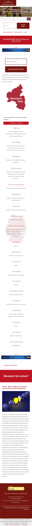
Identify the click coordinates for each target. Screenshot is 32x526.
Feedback (6, 507)
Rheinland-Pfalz (18, 32)
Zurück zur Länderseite (10, 365)
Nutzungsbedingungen (22, 507)
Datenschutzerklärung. (14, 524)
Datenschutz (13, 507)
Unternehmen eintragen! (16, 123)
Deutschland (8, 32)
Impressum (26, 509)
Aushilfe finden (23, 25)
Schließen (24, 524)
